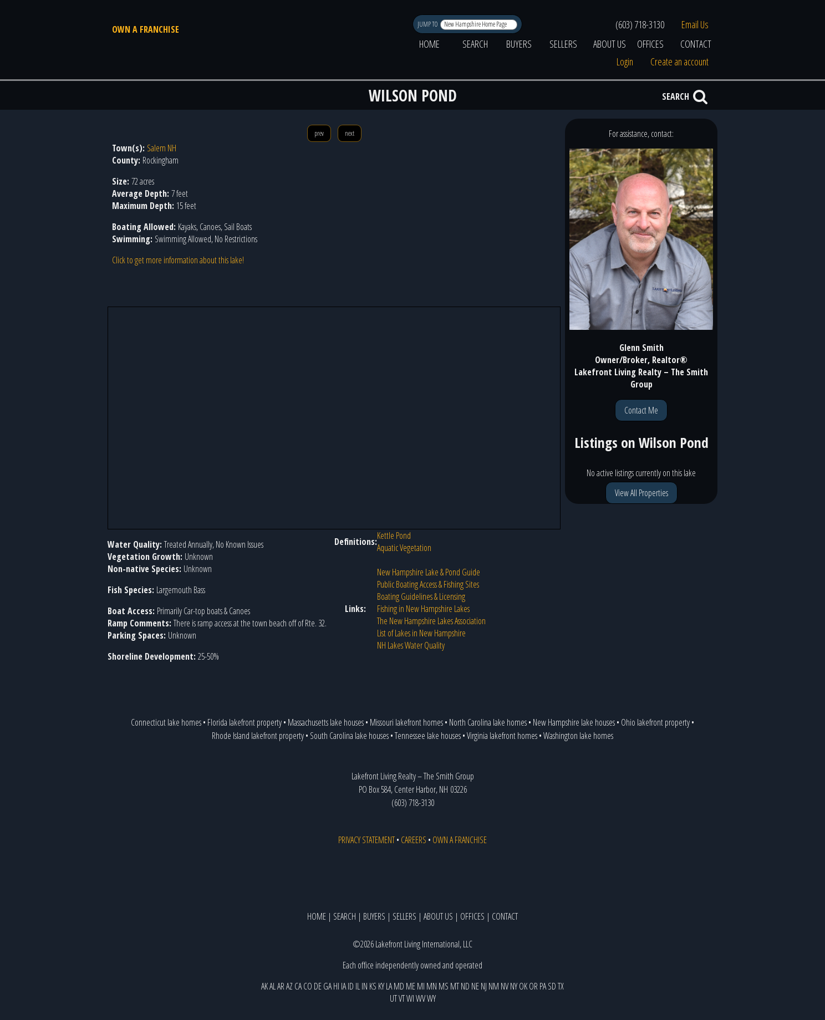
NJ (484, 986)
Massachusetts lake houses (326, 722)
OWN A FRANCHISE (145, 29)
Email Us (695, 24)
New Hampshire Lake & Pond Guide (428, 572)
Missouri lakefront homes (406, 722)
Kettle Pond (394, 535)
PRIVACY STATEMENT (366, 840)
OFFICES (650, 43)
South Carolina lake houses (349, 736)
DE (318, 986)
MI (421, 986)
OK (523, 986)
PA (542, 986)
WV (420, 998)
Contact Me (641, 410)
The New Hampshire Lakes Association (431, 621)
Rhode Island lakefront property (258, 736)
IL (357, 986)
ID (351, 986)
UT (393, 998)
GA (327, 986)
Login (625, 61)
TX (561, 986)
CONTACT (695, 43)
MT (454, 986)
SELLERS (563, 43)
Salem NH (161, 148)
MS (444, 986)
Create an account (679, 61)
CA (298, 986)
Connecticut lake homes (166, 722)
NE (475, 986)
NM (493, 986)
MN (431, 986)
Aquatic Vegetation (404, 548)
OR (533, 986)
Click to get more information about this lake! (178, 260)
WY (431, 998)
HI (336, 986)
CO (307, 986)
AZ (289, 986)
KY (381, 986)
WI (410, 998)
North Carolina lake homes (488, 722)
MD (399, 986)
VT (402, 998)
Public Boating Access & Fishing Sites (428, 584)
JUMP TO (428, 24)
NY (513, 986)
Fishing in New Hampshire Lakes (423, 609)
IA (343, 986)
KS (372, 986)
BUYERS (519, 43)
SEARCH (475, 43)
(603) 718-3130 (639, 24)
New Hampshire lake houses (574, 722)
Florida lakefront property (244, 722)
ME (410, 986)
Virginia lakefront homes (502, 736)
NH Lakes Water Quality (411, 645)
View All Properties (641, 493)
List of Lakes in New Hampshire (421, 633)
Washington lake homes (578, 736)
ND (465, 986)
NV (504, 986)
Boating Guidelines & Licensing (421, 596)
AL (272, 986)
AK (264, 986)
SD (552, 986)
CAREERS (413, 840)
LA (389, 986)
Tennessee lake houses (428, 736)
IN (364, 986)
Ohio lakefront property (655, 722)
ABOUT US (609, 43)
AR (280, 986)
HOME (429, 43)
